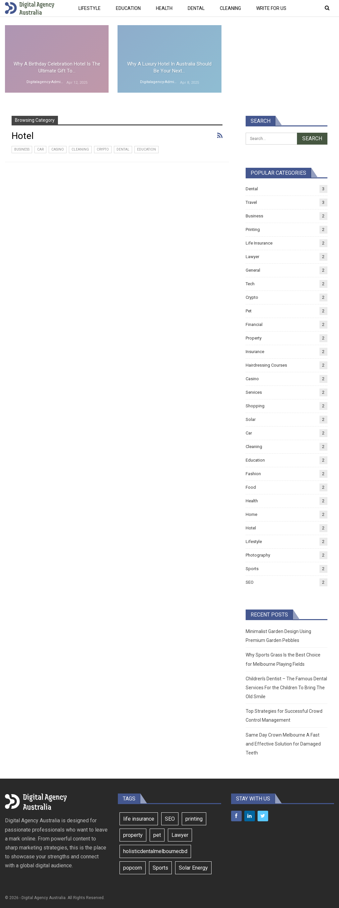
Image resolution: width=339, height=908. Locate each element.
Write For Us (271, 8)
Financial (254, 324)
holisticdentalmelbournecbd (155, 851)
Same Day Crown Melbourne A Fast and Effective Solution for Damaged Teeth (283, 743)
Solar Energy (193, 868)
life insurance (138, 819)
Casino (57, 149)
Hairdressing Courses (266, 365)
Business (21, 149)
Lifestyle (89, 8)
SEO (250, 582)
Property (254, 338)
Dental (196, 8)
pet (157, 835)
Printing (253, 229)
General (253, 270)
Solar (251, 419)
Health (164, 8)
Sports (252, 568)
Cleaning (230, 8)
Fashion (253, 473)
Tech (250, 283)
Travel (251, 202)
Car (40, 149)
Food (251, 487)
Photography (258, 555)
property (133, 835)
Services (254, 392)
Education (128, 8)
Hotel (251, 527)
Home (251, 514)
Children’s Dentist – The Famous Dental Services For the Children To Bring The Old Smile (286, 687)
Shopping (255, 405)
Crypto (103, 149)
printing (194, 819)
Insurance (255, 351)
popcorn (132, 868)
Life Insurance (259, 243)
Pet (249, 310)
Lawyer (252, 256)
